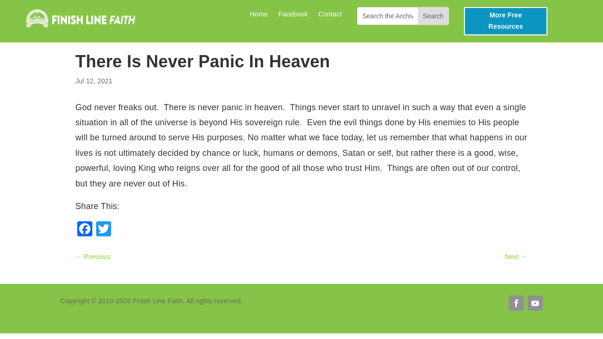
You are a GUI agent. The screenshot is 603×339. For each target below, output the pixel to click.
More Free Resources (506, 20)
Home (259, 14)
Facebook (293, 14)
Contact (330, 14)
